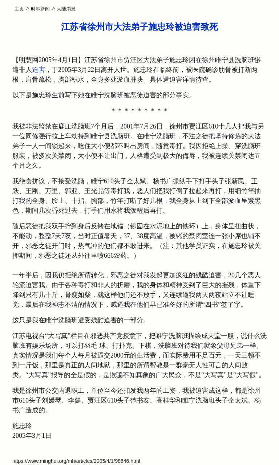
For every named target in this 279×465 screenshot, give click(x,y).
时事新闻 (40, 9)
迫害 (38, 69)
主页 (19, 9)
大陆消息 (66, 9)
